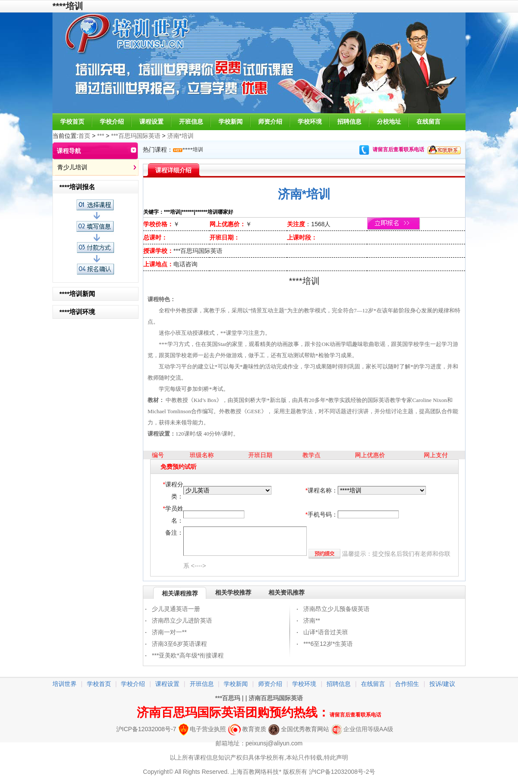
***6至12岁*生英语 (328, 643)
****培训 (192, 149)
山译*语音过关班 (325, 632)
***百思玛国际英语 (135, 135)
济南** (311, 620)
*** (100, 135)
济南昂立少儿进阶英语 (182, 620)
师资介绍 (270, 121)
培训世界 (64, 683)
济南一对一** (169, 632)
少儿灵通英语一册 (176, 608)
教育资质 (247, 729)
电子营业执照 (202, 729)
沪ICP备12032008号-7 (146, 729)
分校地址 (389, 121)
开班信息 (191, 121)
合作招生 (407, 683)
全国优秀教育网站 (298, 729)
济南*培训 (180, 135)
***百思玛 (227, 698)
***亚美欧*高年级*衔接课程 (188, 655)
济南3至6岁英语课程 (179, 643)
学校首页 (72, 121)
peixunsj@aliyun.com (274, 743)
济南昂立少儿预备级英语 (336, 608)
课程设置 (151, 121)
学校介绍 (112, 121)
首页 (84, 135)
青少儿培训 (72, 167)
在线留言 (428, 121)
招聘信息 (349, 121)
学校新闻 (231, 121)
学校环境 (310, 121)
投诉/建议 (442, 683)
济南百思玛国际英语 (276, 698)
